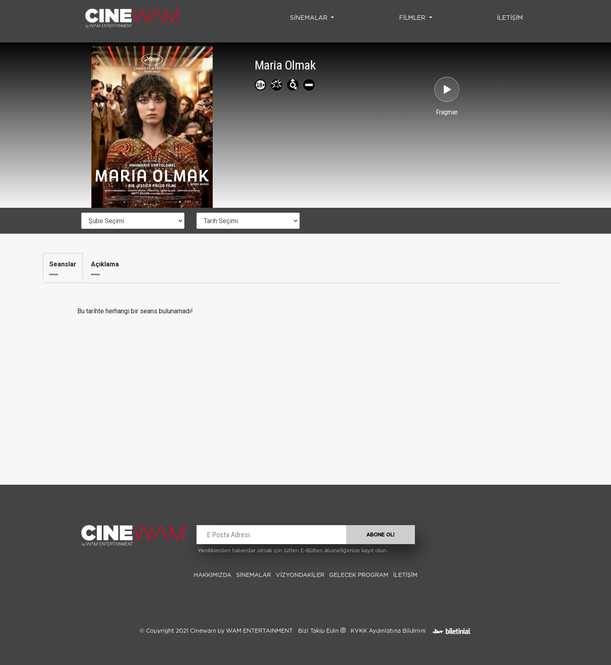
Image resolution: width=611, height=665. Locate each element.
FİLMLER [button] (413, 18)
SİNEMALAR (253, 575)
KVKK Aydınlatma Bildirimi (388, 631)
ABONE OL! (380, 534)
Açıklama (105, 264)
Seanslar (62, 264)
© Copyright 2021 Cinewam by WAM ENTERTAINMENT (216, 631)
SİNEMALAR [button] (309, 18)
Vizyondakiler (300, 575)
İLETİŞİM (511, 17)
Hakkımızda (212, 575)
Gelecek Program (358, 575)
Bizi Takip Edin (321, 631)
